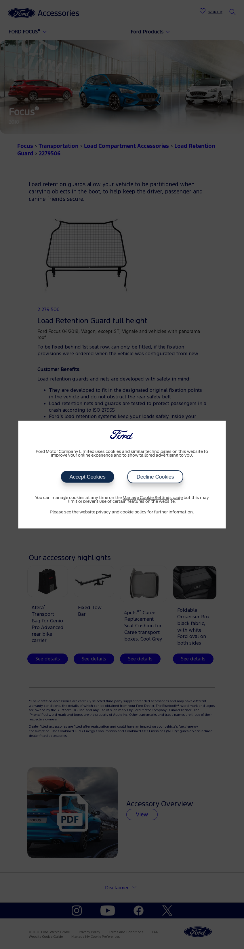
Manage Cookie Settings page (153, 498)
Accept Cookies (87, 477)
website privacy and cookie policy (112, 512)
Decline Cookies (155, 477)
